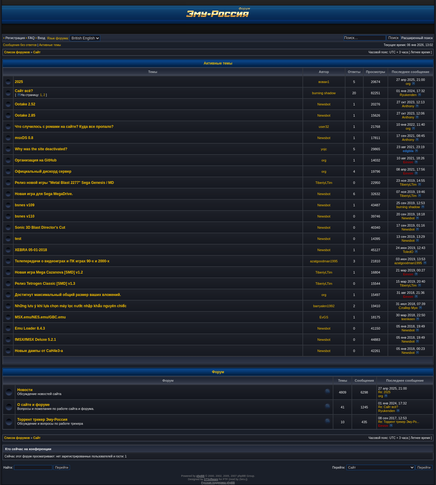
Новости (24, 390)
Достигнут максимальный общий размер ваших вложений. (68, 295)
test (18, 239)
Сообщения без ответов (20, 45)
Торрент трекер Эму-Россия (42, 419)
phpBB (200, 475)
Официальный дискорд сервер (43, 171)
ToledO (408, 252)
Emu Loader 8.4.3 (30, 328)
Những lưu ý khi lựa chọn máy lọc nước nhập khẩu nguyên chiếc (71, 306)
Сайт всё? (24, 91)
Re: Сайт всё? (388, 407)
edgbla (408, 151)
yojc (324, 149)
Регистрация (15, 38)
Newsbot (323, 104)
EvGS (323, 317)
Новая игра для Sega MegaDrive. (44, 194)
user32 (324, 126)
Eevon (408, 162)
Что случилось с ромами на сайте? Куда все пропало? (64, 127)
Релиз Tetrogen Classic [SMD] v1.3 (45, 283)
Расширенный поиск (417, 38)
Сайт (37, 52)
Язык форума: (58, 38)
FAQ (31, 38)
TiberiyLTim (323, 182)
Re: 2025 (384, 392)
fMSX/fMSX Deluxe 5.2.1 (35, 339)
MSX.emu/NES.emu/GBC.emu (40, 317)
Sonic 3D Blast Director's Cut (40, 227)
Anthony (408, 106)
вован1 (324, 82)
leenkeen (408, 319)
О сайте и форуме (33, 405)
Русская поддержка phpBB (218, 482)
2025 (19, 82)
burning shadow (324, 93)
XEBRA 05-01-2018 (31, 250)
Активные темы (50, 45)
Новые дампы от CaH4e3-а (39, 351)
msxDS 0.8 (24, 138)
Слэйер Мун (408, 308)
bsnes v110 (25, 216)
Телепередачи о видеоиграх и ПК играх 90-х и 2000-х (62, 261)
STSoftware (211, 479)
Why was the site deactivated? (41, 149)
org (408, 83)
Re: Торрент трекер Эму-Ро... (398, 422)
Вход (41, 38)
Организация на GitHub (36, 160)
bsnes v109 (25, 205)
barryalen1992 (323, 306)
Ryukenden (408, 95)
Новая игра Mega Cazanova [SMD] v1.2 (49, 272)
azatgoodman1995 (324, 261)
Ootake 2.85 (25, 115)
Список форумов (17, 52)
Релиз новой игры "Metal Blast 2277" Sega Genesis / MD (64, 183)
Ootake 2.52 (25, 104)
